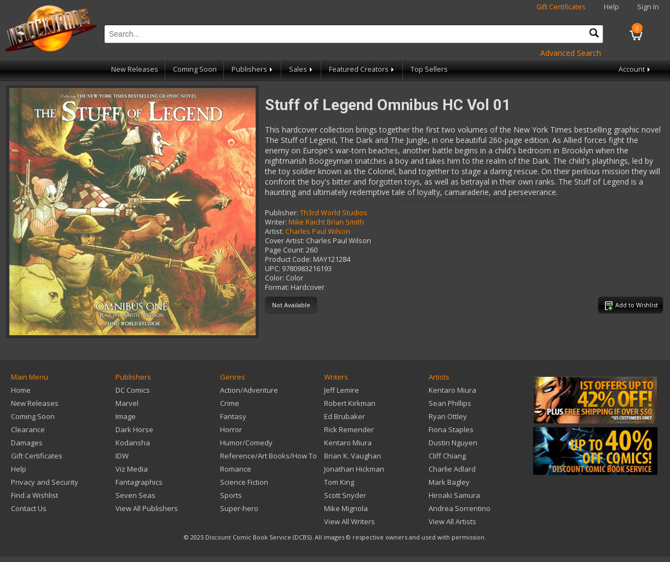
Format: (277, 287)
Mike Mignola (346, 508)
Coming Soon (195, 69)
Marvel (126, 403)
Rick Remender (349, 429)
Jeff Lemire (341, 390)
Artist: (274, 231)
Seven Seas (135, 495)
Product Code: (288, 259)
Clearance (28, 429)
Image (125, 416)
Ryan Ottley (448, 416)
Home (21, 390)
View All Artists (452, 521)
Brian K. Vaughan (352, 456)
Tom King (339, 482)
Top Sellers (429, 69)
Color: (274, 278)
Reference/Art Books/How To (268, 456)
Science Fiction (244, 482)
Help (611, 7)
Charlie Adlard (452, 469)
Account (635, 69)
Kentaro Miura (348, 443)
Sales (301, 69)
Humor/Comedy (246, 443)
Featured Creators (362, 69)
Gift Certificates (561, 7)
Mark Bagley (449, 482)
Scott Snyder (345, 495)
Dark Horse (134, 429)
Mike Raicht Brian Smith (326, 222)
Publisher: (281, 212)
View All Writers (349, 521)
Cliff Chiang (447, 456)
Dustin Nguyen (453, 443)
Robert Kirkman (350, 403)
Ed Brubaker (344, 416)
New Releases (134, 69)
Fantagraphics (139, 482)
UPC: (272, 268)
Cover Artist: (284, 240)
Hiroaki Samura (454, 495)
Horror (231, 429)
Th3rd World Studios (333, 212)
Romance (235, 469)
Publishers (253, 69)
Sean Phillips (450, 403)
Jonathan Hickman (354, 469)
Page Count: (284, 250)
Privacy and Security (44, 482)
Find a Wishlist (34, 495)
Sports (231, 495)
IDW (122, 456)
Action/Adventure (249, 390)
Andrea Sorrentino (459, 508)
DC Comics (132, 390)
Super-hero (239, 508)
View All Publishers (146, 508)
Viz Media (131, 469)
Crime (229, 403)
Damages (27, 443)
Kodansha (132, 443)
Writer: (276, 222)
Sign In (648, 7)
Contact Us (29, 508)
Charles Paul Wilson (317, 231)
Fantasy (233, 416)
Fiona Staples (451, 429)
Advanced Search (570, 53)
